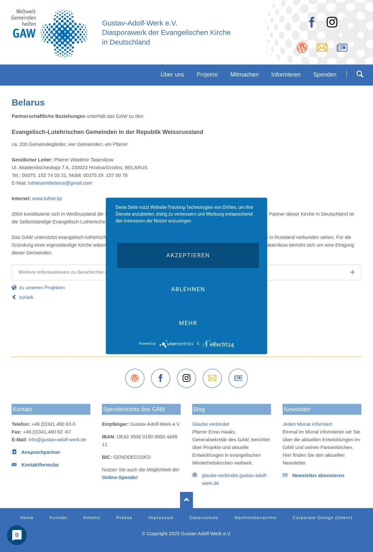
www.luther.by (46, 198)
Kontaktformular (40, 464)
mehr (188, 323)
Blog (199, 409)
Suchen (360, 74)
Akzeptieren (188, 255)
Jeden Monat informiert (307, 424)
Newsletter (297, 409)
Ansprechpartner (40, 452)
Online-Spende (119, 477)
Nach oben (186, 500)
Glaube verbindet (210, 424)
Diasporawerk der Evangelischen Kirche (166, 32)
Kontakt (22, 409)
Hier (287, 455)
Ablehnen (188, 289)
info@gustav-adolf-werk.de (57, 439)
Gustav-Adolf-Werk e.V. (139, 23)
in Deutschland (126, 42)
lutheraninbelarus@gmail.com (59, 183)
